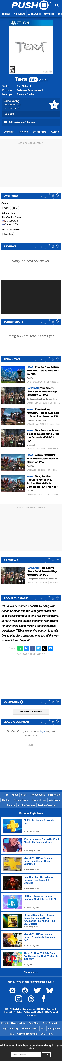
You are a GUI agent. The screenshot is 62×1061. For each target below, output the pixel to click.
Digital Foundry (10, 1028)
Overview (9, 131)
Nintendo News (30, 1028)
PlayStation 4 (24, 86)
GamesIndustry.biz (27, 1033)
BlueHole (51, 470)
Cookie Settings (26, 805)
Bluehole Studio (25, 94)
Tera (26, 79)
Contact (6, 800)
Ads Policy (54, 800)
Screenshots (39, 131)
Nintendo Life (18, 1023)
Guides (55, 131)
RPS (50, 1033)
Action (7, 208)
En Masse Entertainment (30, 90)
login (43, 731)
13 (20, 422)
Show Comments (31, 711)
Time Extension (51, 1023)
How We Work (37, 794)
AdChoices (28, 1012)
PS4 (60, 470)
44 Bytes (18, 1012)
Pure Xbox (34, 1023)
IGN (43, 1028)
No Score (9, 114)
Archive (11, 805)
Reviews (23, 131)
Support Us (54, 794)
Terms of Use (39, 800)
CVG (43, 1033)
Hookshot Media (20, 1009)
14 (20, 380)
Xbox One (8, 234)
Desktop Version (47, 805)
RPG (15, 208)
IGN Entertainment (47, 1009)
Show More (31, 972)
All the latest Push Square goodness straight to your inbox (31, 1047)
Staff (23, 794)
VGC (11, 1033)
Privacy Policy (20, 800)
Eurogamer (54, 1028)
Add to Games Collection (19, 122)
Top (5, 794)
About (15, 794)
